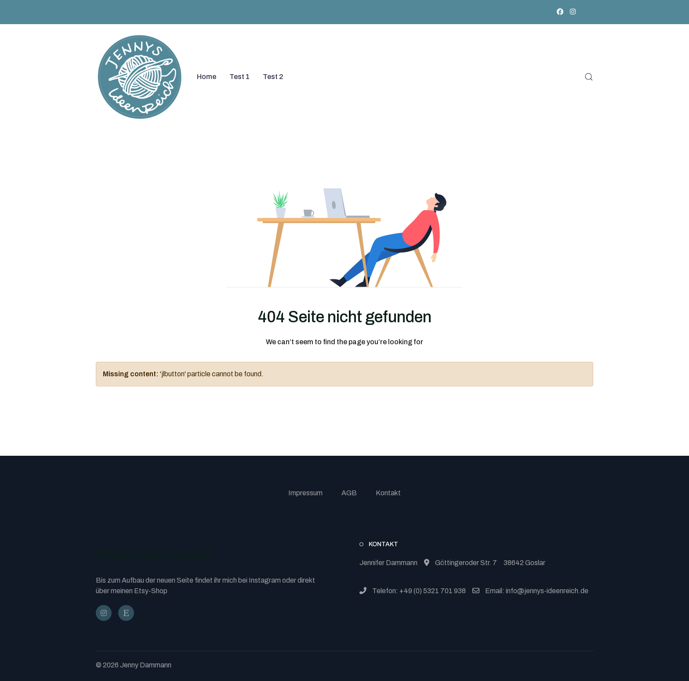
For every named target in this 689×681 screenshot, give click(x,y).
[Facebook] (560, 11)
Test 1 (239, 76)
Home (206, 76)
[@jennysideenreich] (104, 613)
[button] (588, 77)
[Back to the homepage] (140, 77)
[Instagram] (573, 11)
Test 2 (273, 76)
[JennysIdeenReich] (126, 613)
